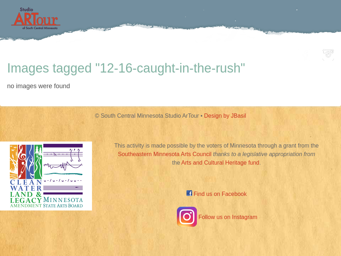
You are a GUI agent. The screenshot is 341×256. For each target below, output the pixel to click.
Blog (243, 52)
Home (51, 52)
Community (202, 52)
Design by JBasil (225, 116)
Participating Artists (108, 52)
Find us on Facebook (216, 194)
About (275, 52)
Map (162, 52)
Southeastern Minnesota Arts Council (164, 154)
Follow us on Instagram (216, 217)
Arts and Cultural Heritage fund (220, 163)
